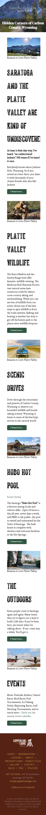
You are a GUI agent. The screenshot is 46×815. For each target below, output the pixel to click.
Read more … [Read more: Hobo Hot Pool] (16, 541)
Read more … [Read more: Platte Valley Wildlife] (16, 330)
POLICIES (33, 768)
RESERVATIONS (26, 754)
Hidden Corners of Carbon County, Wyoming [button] (23, 25)
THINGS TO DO (33, 761)
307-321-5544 (13, 774)
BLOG (11, 768)
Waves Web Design (33, 801)
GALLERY (15, 764)
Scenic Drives (14, 497)
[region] (23, 16)
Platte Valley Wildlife (18, 248)
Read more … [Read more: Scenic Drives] (16, 427)
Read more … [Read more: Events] (16, 723)
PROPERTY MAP (13, 761)
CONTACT (29, 764)
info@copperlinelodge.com (23, 781)
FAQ (21, 768)
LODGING (16, 757)
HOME (10, 754)
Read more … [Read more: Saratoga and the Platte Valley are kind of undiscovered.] (16, 191)
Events (16, 682)
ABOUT (29, 757)
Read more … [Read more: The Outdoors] (16, 639)
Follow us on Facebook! (23, 787)
